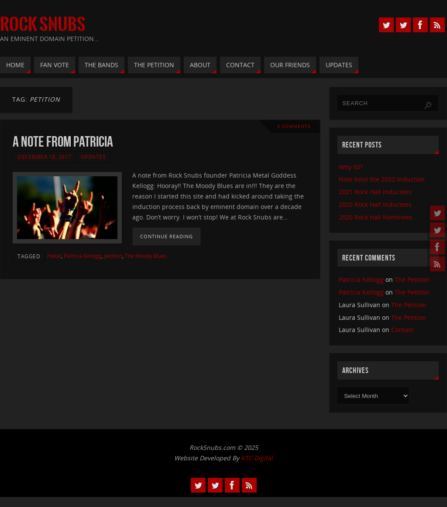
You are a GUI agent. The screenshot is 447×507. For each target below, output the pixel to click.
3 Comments (293, 126)
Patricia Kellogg (82, 255)
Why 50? (351, 167)
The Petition (412, 279)
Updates (93, 156)
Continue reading (166, 236)
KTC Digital (257, 458)
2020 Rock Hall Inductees (375, 204)
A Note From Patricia (63, 142)
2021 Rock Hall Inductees (375, 192)
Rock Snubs (43, 24)
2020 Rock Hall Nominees (376, 217)
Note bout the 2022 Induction (382, 179)
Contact (402, 329)
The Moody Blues (146, 255)
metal (54, 255)
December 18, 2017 (44, 156)
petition (113, 255)
